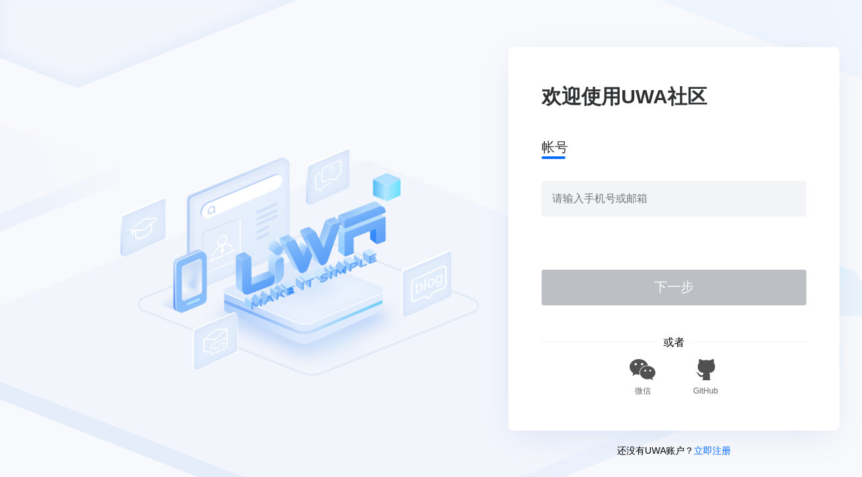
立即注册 (712, 450)
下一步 (674, 287)
